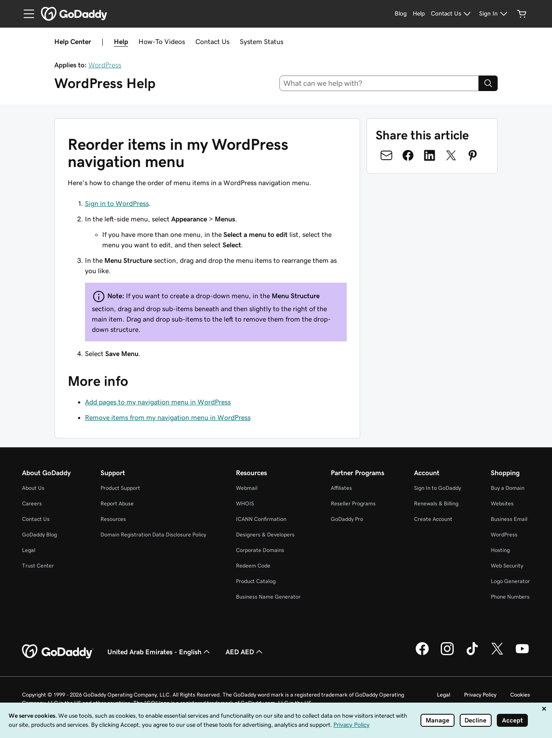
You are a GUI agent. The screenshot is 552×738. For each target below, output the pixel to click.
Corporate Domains (260, 550)
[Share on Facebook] (408, 155)
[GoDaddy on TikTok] (472, 653)
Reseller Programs (353, 503)
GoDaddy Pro (347, 519)
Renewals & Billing (436, 503)
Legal (28, 550)
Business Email (509, 519)
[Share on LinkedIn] (429, 155)
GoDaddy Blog (39, 534)
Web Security (507, 565)
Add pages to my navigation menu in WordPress (158, 401)
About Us (33, 488)
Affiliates (341, 488)
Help (121, 41)
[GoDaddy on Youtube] (522, 653)
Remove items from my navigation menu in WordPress (168, 417)
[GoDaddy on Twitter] (497, 653)
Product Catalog (256, 581)
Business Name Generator (268, 596)
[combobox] (379, 83)
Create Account (433, 519)
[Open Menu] (25, 13)
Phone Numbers (510, 596)
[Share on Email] (386, 155)
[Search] (488, 83)
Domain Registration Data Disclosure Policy (153, 534)
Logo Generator (510, 581)
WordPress (104, 64)
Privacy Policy (480, 694)
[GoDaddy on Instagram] (447, 653)
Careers (32, 503)
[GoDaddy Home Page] (58, 651)
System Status (261, 41)
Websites (502, 503)
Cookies (520, 694)
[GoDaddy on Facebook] (422, 653)
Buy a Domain (507, 488)
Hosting (500, 550)
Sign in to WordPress (117, 203)
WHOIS (245, 503)
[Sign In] (494, 14)
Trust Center (38, 565)
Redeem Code (253, 565)
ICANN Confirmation (261, 519)
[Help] (419, 14)
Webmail (246, 488)
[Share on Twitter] (451, 155)
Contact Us (212, 41)
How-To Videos (161, 41)
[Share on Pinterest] (472, 155)
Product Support (120, 488)
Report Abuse (117, 503)
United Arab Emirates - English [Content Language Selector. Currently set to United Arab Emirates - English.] (159, 652)
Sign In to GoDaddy (437, 488)
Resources (113, 519)
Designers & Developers (265, 534)
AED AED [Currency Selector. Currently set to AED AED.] (245, 652)
